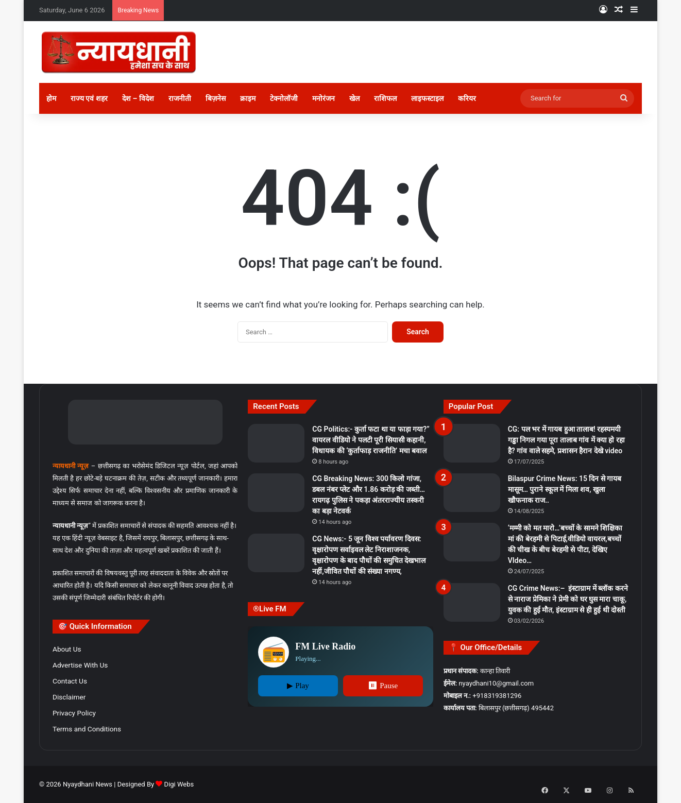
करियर (467, 98)
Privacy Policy (74, 713)
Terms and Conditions (87, 729)
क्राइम (248, 98)
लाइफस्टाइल (427, 98)
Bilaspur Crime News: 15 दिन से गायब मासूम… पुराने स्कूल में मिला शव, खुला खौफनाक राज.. (565, 489)
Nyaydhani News (86, 784)
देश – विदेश (138, 98)
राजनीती (179, 98)
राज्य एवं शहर (89, 98)
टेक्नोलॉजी (284, 98)
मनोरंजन (323, 98)
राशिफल (385, 98)
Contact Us (70, 681)
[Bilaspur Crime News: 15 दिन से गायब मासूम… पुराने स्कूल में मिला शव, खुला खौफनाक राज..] (472, 492)
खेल (354, 98)
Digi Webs (179, 784)
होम (51, 98)
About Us (67, 649)
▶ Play (298, 685)
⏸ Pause (383, 685)
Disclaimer (69, 697)
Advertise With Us (80, 665)
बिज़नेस (216, 98)
